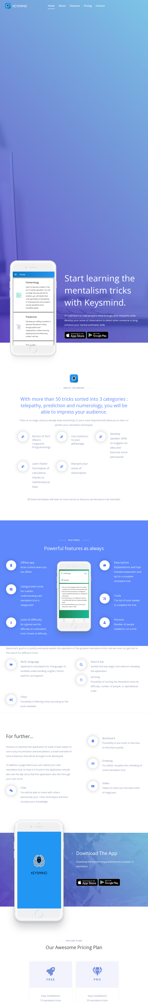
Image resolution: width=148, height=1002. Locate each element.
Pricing (88, 5)
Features (75, 5)
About (62, 5)
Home (51, 5)
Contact (100, 5)
